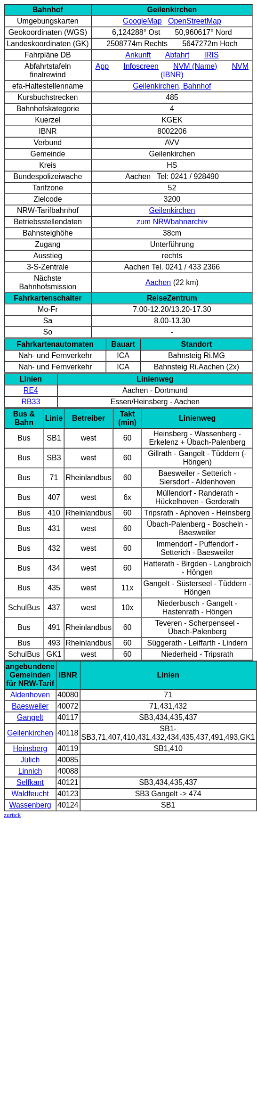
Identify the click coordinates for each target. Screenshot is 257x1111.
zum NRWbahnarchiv (172, 222)
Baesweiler (30, 706)
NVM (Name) (195, 66)
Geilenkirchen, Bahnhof (172, 86)
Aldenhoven (30, 695)
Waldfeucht (29, 794)
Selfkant (30, 782)
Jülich (30, 760)
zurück (12, 814)
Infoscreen (141, 66)
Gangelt (30, 717)
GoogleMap (142, 21)
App (102, 66)
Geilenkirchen (172, 210)
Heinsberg (30, 748)
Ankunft (138, 55)
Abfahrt (177, 55)
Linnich (30, 771)
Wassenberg (30, 805)
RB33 (30, 402)
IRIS (211, 55)
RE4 (31, 390)
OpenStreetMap (194, 21)
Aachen (158, 282)
